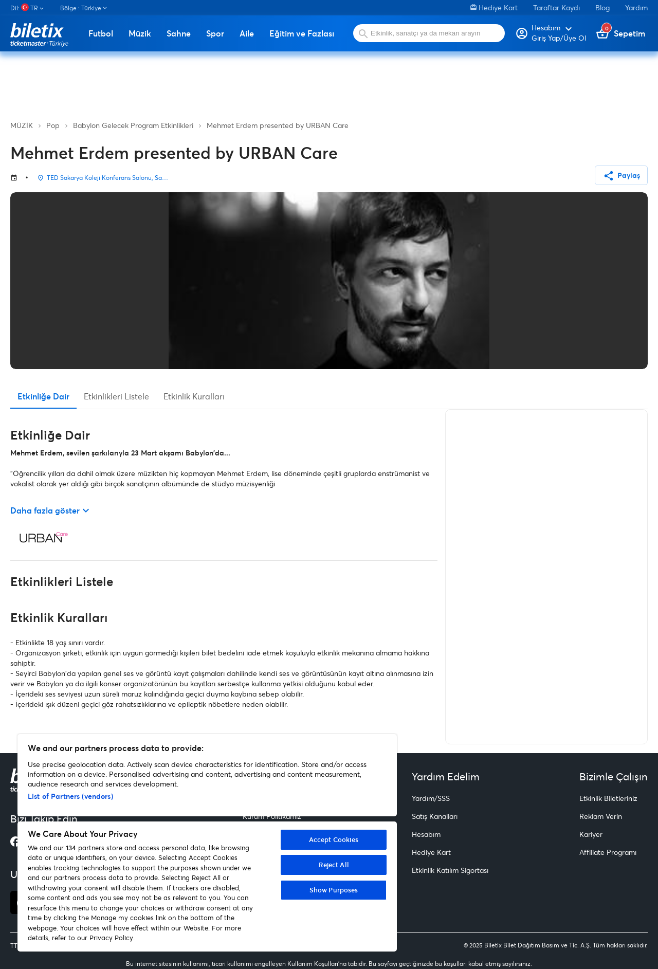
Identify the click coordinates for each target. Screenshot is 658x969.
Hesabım (426, 834)
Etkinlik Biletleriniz (608, 798)
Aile (247, 33)
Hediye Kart (494, 7)
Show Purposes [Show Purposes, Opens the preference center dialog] (333, 889)
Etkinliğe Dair (43, 396)
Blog (602, 7)
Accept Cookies (334, 839)
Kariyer (590, 834)
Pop (53, 125)
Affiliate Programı (607, 852)
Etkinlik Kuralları (194, 396)
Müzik (140, 33)
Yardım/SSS (431, 798)
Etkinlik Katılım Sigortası (450, 870)
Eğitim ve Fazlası (301, 33)
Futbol (100, 33)
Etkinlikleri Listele (116, 396)
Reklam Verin (600, 816)
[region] (207, 843)
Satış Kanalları (435, 816)
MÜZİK (21, 125)
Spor (215, 33)
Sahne (179, 33)
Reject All (334, 864)
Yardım (636, 7)
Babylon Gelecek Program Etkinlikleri (133, 125)
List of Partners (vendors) (70, 796)
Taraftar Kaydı (556, 7)
